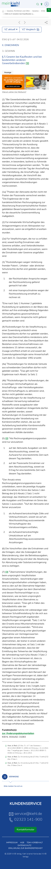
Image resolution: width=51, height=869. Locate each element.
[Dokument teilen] (46, 22)
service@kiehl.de (25, 814)
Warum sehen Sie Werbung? (14, 92)
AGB (22, 843)
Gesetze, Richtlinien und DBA (18, 11)
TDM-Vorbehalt (35, 843)
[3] (6, 572)
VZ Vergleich (30, 29)
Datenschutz (24, 845)
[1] (27, 63)
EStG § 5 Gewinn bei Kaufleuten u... (19, 14)
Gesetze (35, 11)
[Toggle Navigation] (46, 4)
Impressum (12, 843)
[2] (6, 438)
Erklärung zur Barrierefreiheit (25, 848)
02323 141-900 (25, 820)
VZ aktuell (10, 29)
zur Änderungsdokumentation (18, 733)
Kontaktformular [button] (25, 829)
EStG (43, 11)
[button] (38, 4)
